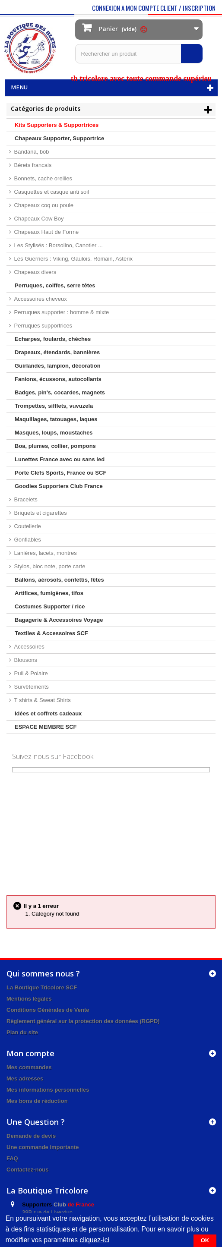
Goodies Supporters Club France (59, 486)
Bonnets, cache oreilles (42, 178)
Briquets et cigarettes (40, 513)
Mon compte (30, 1053)
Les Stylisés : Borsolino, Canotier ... (58, 245)
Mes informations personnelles (47, 1089)
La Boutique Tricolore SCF (41, 987)
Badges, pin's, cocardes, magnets (60, 392)
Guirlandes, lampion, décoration (58, 365)
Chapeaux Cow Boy (38, 218)
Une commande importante (42, 1147)
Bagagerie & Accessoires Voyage (59, 620)
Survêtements (31, 686)
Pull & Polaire (30, 673)
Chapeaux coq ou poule (43, 205)
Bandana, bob (31, 151)
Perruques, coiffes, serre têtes (55, 285)
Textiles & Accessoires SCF (51, 633)
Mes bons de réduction (37, 1101)
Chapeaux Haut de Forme (46, 232)
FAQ (12, 1158)
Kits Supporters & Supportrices (56, 125)
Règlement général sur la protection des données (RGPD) (83, 1021)
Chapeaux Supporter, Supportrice (59, 138)
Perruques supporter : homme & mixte (61, 312)
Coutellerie (27, 526)
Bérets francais (32, 165)
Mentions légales (29, 998)
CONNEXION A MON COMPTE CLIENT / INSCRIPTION (154, 8)
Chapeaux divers (34, 272)
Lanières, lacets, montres (45, 553)
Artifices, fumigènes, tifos (49, 593)
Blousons (25, 660)
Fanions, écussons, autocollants (58, 379)
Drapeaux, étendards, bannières (57, 352)
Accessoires (28, 646)
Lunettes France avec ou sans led (60, 459)
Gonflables (27, 539)
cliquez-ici (94, 1240)
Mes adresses (24, 1078)
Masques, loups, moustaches (54, 432)
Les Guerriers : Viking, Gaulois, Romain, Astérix (73, 258)
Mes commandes (29, 1067)
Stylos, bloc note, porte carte (49, 566)
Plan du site (22, 1032)
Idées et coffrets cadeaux (48, 713)
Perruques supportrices (42, 325)
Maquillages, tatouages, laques (56, 419)
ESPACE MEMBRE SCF (46, 727)
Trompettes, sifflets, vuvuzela (54, 406)
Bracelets (25, 499)
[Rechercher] (192, 53)
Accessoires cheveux (40, 299)
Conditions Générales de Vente (47, 1010)
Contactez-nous (27, 1169)
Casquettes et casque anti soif (51, 192)
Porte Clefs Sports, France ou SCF (60, 472)
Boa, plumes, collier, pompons (55, 446)
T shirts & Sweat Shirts (42, 700)
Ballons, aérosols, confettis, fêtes (59, 579)
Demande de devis (31, 1136)
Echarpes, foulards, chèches (53, 339)
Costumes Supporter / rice (50, 606)
